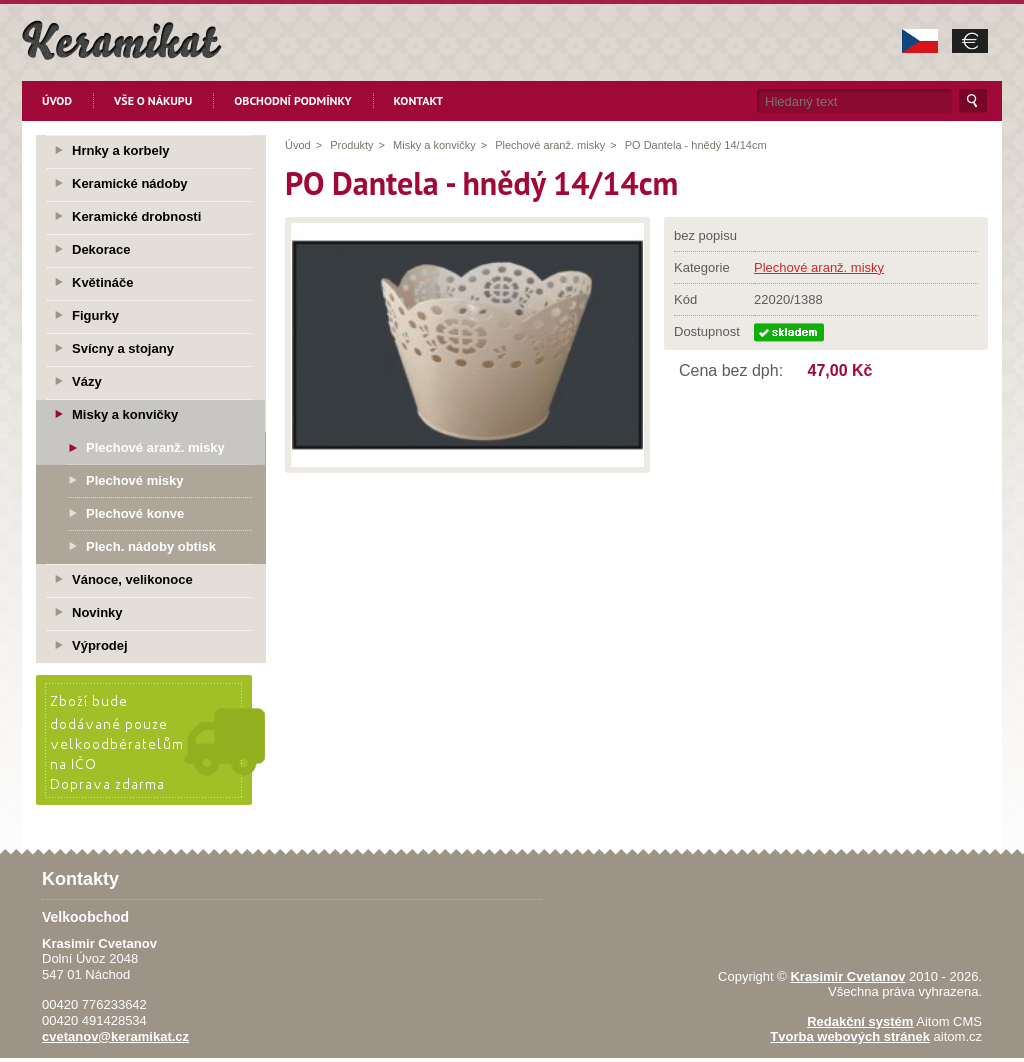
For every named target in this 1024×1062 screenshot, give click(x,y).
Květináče (102, 282)
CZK (920, 41)
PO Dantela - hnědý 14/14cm (696, 145)
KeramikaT (122, 40)
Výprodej (100, 645)
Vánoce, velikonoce (132, 579)
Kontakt (419, 100)
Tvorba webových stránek (850, 1036)
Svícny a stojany (123, 348)
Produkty (351, 145)
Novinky (97, 612)
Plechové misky (135, 480)
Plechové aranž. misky (550, 145)
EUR (970, 41)
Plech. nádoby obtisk (151, 546)
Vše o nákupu (153, 100)
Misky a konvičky (434, 145)
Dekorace (101, 249)
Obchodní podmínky (292, 100)
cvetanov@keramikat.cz (115, 1036)
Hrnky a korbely (121, 150)
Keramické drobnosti (136, 216)
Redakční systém (860, 1021)
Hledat (973, 101)
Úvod (57, 100)
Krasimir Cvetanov (847, 976)
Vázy (87, 381)
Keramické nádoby (130, 183)
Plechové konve (135, 513)
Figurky (95, 315)
